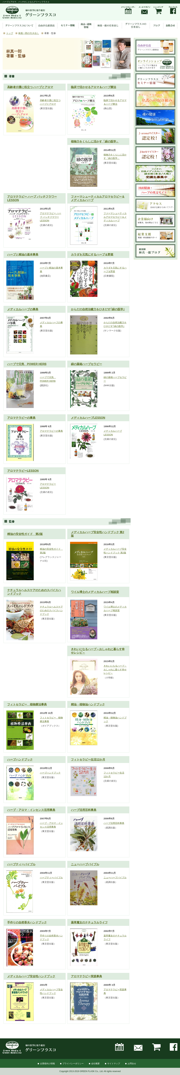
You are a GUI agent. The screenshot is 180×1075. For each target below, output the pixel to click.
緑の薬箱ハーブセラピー (86, 364)
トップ (9, 33)
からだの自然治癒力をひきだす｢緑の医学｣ (98, 309)
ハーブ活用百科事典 (83, 809)
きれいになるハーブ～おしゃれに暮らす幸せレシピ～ (98, 651)
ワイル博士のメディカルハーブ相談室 (95, 591)
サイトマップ (113, 1063)
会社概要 (95, 1063)
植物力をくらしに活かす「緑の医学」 (95, 141)
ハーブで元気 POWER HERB (26, 364)
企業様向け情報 (47, 1063)
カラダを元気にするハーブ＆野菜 (92, 254)
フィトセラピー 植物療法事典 (27, 704)
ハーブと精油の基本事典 (22, 254)
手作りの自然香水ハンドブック (27, 922)
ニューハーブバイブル (85, 864)
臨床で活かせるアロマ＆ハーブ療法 (93, 87)
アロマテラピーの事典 (21, 417)
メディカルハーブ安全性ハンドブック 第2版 (97, 534)
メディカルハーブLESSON (88, 417)
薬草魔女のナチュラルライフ (89, 922)
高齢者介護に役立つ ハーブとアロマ (30, 87)
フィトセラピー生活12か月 (88, 759)
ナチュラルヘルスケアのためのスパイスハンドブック (34, 592)
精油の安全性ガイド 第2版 (25, 533)
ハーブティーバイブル (21, 864)
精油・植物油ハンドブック (88, 704)
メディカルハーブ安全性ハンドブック (31, 976)
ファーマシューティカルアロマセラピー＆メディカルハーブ (98, 198)
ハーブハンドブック (20, 759)
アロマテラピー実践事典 (86, 976)
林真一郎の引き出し (28, 33)
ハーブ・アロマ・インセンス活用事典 (31, 809)
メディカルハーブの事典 (22, 309)
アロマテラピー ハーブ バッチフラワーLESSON (32, 198)
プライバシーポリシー (73, 1063)
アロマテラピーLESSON (23, 470)
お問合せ (132, 1063)
